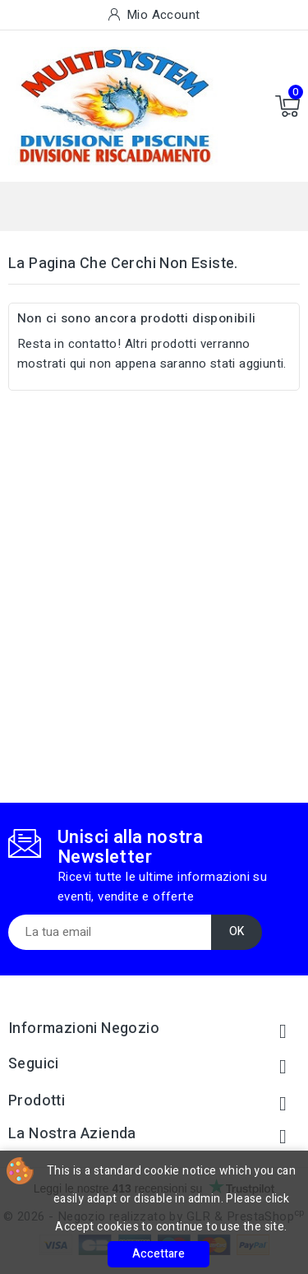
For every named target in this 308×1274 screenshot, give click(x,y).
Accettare (158, 1253)
